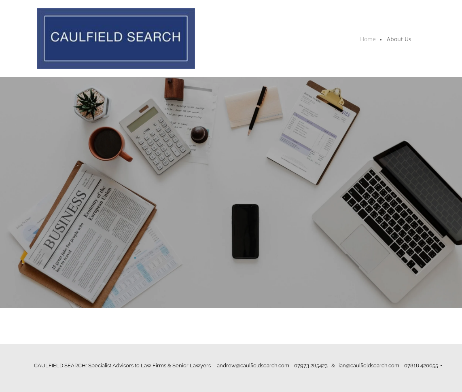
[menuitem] (368, 39)
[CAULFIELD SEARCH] (116, 38)
